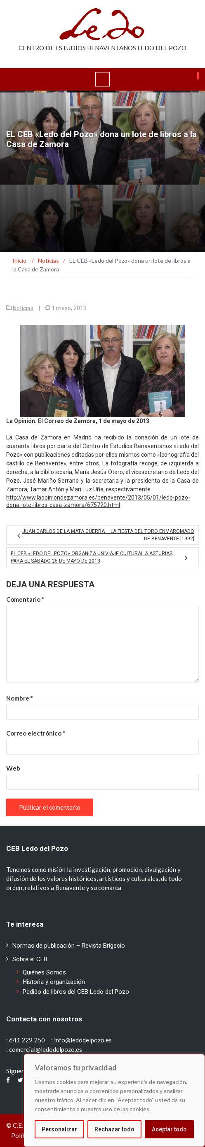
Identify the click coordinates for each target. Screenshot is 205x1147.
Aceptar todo (169, 1129)
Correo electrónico (35, 733)
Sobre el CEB (29, 959)
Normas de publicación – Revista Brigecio (68, 945)
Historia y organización (54, 982)
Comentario (25, 599)
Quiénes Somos (44, 972)
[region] (114, 1100)
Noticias (23, 308)
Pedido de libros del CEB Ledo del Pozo (76, 991)
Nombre (19, 698)
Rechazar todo (114, 1129)
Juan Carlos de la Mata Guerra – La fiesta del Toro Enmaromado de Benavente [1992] (108, 535)
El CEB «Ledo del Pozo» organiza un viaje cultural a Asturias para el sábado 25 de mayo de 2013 (91, 557)
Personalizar (59, 1129)
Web (13, 768)
